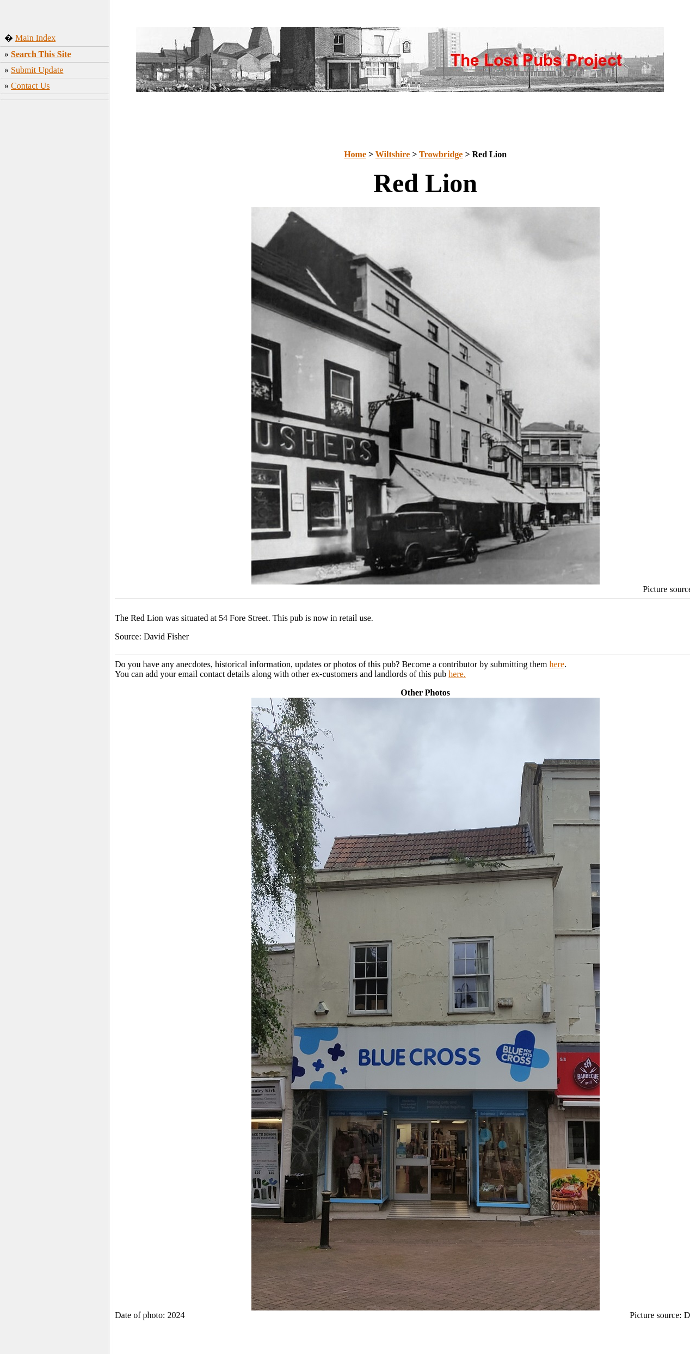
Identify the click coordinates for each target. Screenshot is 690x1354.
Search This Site (41, 54)
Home (355, 154)
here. (457, 674)
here (557, 664)
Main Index (35, 37)
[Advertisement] (54, 177)
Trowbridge (441, 154)
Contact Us (30, 85)
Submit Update (37, 70)
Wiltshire (392, 154)
